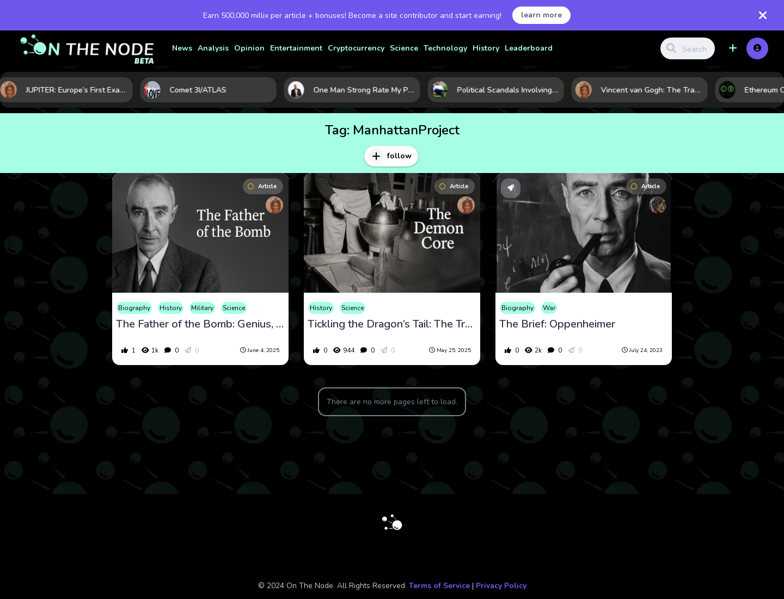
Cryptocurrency (356, 48)
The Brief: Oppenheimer (557, 324)
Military (202, 308)
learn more (541, 15)
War (549, 308)
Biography (134, 308)
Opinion (249, 48)
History (486, 48)
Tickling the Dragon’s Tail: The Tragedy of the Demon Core (392, 324)
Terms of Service (439, 586)
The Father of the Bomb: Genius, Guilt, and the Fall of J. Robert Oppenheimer (200, 324)
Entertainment (296, 48)
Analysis (213, 48)
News (182, 48)
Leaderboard (529, 48)
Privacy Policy (501, 586)
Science (404, 48)
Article (262, 186)
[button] (733, 48)
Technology (445, 48)
